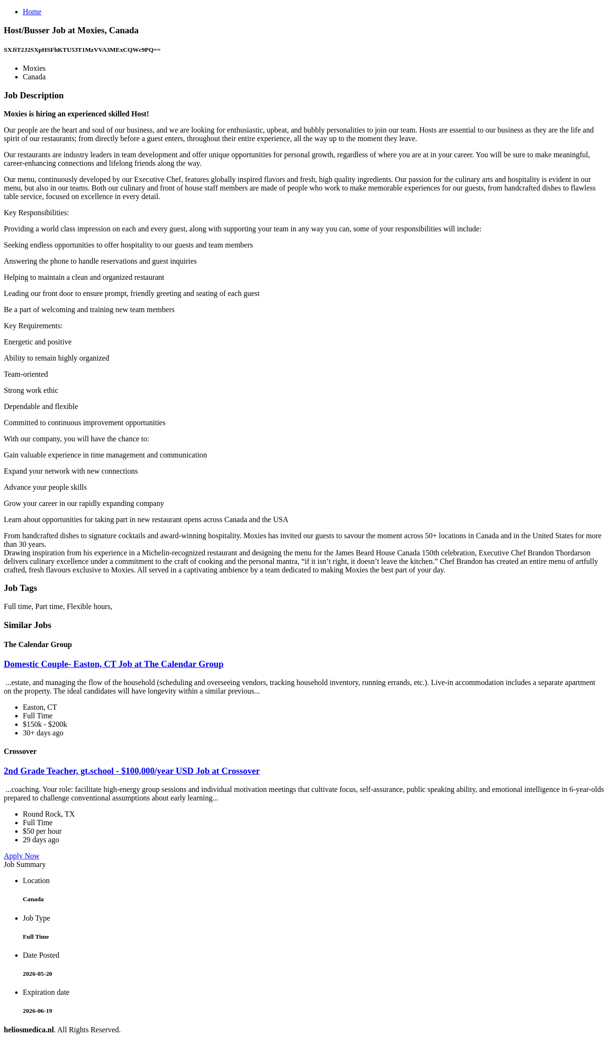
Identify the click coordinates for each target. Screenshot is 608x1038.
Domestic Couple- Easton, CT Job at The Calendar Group (114, 664)
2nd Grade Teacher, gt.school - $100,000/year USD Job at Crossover (132, 771)
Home (32, 12)
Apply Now (21, 856)
